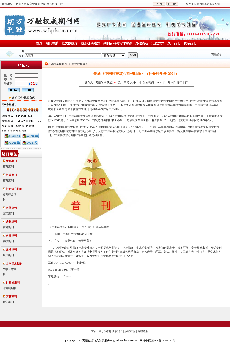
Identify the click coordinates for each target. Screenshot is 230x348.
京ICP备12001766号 (163, 340)
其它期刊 (8, 302)
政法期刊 (8, 255)
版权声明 (129, 331)
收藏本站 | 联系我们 (210, 3)
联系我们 (117, 331)
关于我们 (104, 331)
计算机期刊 (9, 288)
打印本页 (182, 82)
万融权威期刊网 (57, 64)
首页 (94, 331)
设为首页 (191, 3)
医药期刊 (8, 213)
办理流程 (142, 331)
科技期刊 (8, 241)
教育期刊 (8, 166)
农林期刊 (8, 227)
